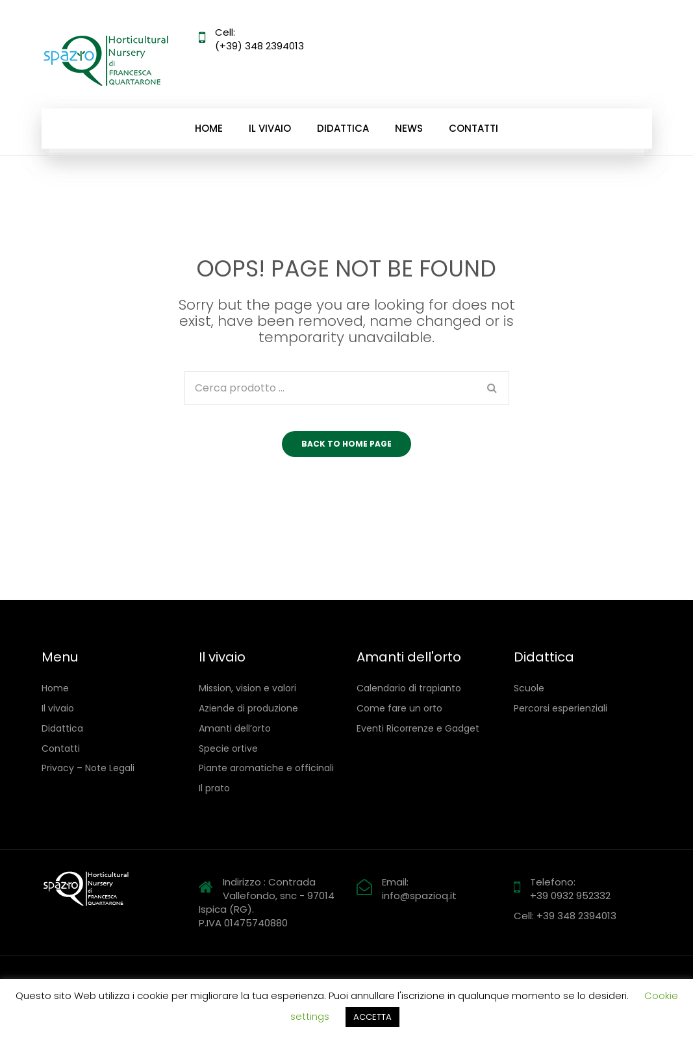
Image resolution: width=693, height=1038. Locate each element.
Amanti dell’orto (235, 728)
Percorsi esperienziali (560, 708)
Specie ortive (228, 748)
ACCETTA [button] (372, 1017)
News (409, 128)
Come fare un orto (399, 708)
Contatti (473, 128)
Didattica (343, 128)
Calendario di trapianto (409, 688)
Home (209, 128)
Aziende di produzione (248, 708)
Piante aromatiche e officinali (266, 768)
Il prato (214, 788)
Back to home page (346, 443)
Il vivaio (270, 128)
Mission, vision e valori (247, 688)
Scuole (529, 688)
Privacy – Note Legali (88, 768)
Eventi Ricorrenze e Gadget (418, 728)
